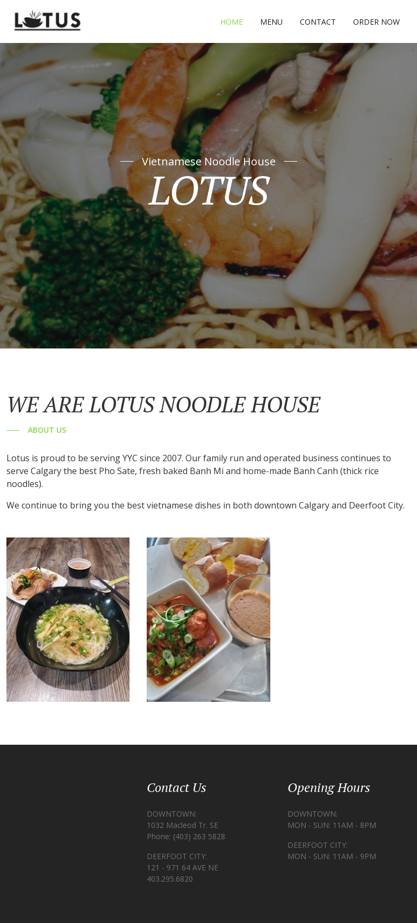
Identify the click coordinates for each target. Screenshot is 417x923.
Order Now (376, 22)
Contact (318, 22)
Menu (271, 22)
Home (231, 22)
